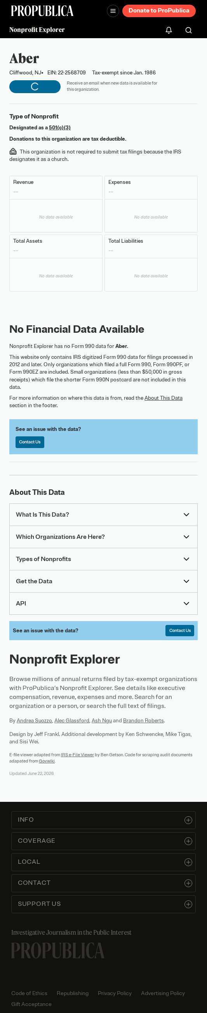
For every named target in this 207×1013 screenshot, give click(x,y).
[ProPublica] (42, 10)
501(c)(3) (60, 127)
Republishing (73, 993)
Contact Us (29, 442)
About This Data (163, 398)
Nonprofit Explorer (37, 30)
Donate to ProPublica (159, 10)
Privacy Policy (115, 993)
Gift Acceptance (31, 1004)
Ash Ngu (102, 720)
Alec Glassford (71, 720)
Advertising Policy (163, 993)
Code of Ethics (29, 993)
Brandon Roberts (143, 720)
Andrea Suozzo (34, 720)
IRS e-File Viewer (77, 754)
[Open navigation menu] (113, 11)
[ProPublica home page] (57, 950)
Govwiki (47, 761)
